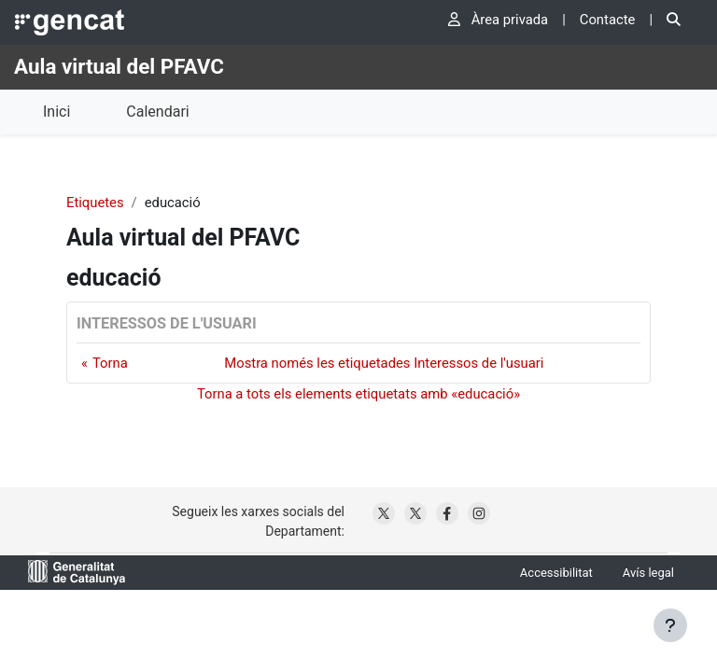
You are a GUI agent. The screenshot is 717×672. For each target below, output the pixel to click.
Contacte (608, 19)
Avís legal (648, 573)
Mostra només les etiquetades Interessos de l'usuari (383, 363)
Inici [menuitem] (56, 111)
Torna (110, 363)
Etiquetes (95, 202)
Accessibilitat (556, 573)
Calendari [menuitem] (157, 111)
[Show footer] (670, 625)
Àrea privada (498, 19)
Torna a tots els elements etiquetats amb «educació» (358, 393)
